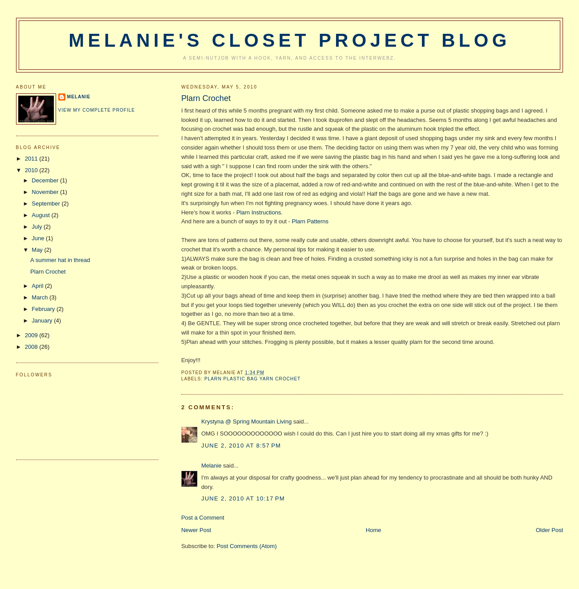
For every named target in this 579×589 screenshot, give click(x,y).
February (44, 309)
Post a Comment (202, 517)
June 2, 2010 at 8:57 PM (241, 445)
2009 (32, 335)
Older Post (549, 530)
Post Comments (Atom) (247, 546)
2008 (32, 346)
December (46, 180)
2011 (32, 158)
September (46, 203)
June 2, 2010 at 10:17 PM (243, 498)
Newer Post (196, 530)
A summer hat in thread (60, 260)
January (43, 320)
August (41, 215)
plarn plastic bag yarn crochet (252, 378)
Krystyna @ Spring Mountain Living (246, 421)
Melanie (211, 465)
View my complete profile (96, 110)
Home (373, 530)
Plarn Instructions (258, 212)
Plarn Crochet (206, 98)
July (38, 226)
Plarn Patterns (310, 221)
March (40, 297)
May (38, 249)
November (46, 192)
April (38, 285)
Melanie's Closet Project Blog (289, 40)
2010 (32, 170)
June (39, 238)
